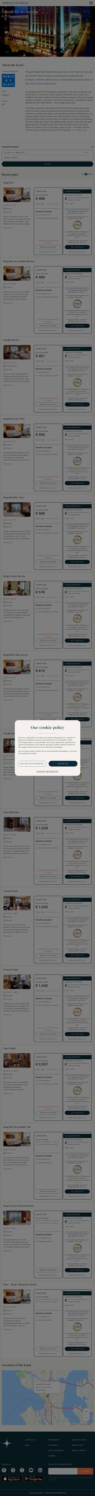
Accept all (63, 764)
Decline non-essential (32, 764)
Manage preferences (47, 771)
